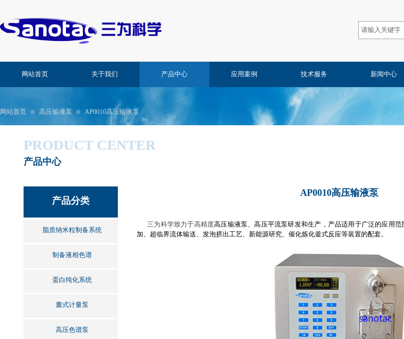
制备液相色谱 (72, 254)
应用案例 (244, 74)
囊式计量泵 (72, 304)
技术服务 (314, 74)
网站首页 (35, 74)
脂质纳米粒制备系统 (72, 230)
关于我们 (104, 74)
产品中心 (174, 74)
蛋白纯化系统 (72, 279)
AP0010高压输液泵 (111, 111)
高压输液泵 (55, 111)
